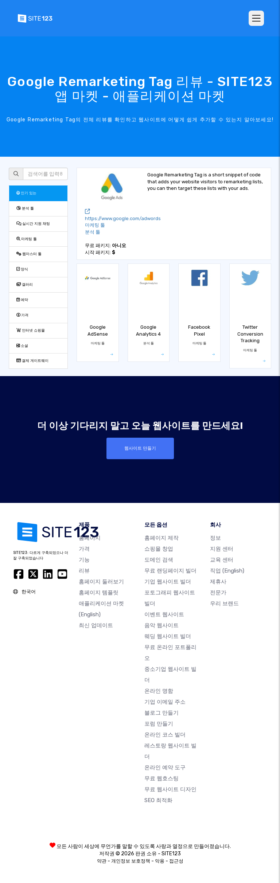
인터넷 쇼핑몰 (30, 330)
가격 (22, 315)
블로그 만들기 (161, 713)
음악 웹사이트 (161, 625)
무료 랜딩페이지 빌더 (170, 570)
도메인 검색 (158, 559)
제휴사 (218, 581)
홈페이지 (90, 538)
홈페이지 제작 (161, 538)
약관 (101, 861)
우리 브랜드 (224, 603)
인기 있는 (26, 193)
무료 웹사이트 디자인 (170, 789)
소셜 (22, 345)
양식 (22, 269)
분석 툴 (25, 208)
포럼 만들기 (158, 723)
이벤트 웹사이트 (164, 614)
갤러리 (24, 284)
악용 (159, 861)
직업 (227, 570)
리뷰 (84, 570)
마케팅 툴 (26, 239)
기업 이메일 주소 (165, 702)
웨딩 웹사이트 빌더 (167, 636)
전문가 (218, 592)
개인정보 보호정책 (130, 861)
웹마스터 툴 (29, 253)
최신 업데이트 (96, 625)
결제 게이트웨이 (32, 360)
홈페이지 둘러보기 (101, 581)
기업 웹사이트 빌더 (167, 581)
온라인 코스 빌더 (165, 734)
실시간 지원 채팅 (33, 223)
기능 (84, 559)
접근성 (176, 861)
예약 (22, 299)
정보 (215, 538)
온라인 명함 (158, 691)
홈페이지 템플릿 (98, 592)
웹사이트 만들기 (140, 448)
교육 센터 (221, 559)
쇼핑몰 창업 (158, 549)
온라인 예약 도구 (165, 767)
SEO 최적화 (158, 800)
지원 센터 (221, 549)
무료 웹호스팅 (161, 778)
